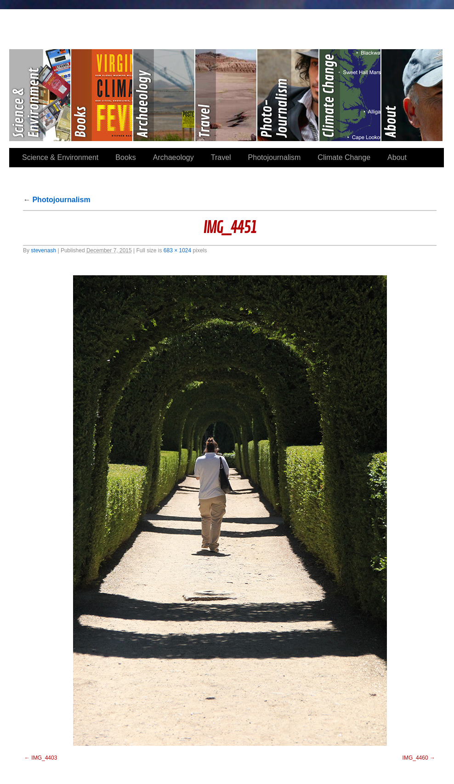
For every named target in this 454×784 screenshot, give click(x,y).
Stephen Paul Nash (227, 23)
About (412, 95)
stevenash (43, 250)
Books (102, 95)
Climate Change (350, 95)
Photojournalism (288, 95)
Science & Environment (40, 95)
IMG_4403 (44, 758)
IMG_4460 (415, 758)
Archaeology (164, 95)
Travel (226, 95)
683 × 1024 (177, 250)
